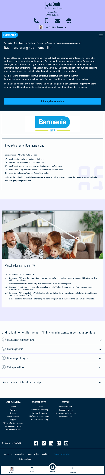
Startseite (8, 43)
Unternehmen (13, 416)
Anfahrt (13, 420)
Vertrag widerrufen (62, 454)
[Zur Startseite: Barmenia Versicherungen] (10, 35)
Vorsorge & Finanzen (46, 43)
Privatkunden (20, 43)
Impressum (7, 454)
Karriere (13, 410)
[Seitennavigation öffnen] (100, 35)
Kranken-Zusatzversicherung (39, 408)
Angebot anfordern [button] (52, 101)
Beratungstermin (54, 349)
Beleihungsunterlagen (54, 358)
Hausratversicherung (39, 419)
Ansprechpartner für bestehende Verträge (52, 382)
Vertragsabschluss (54, 368)
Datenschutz (19, 454)
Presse (13, 413)
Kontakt (13, 406)
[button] (52, 27)
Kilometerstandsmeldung (65, 413)
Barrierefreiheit (33, 454)
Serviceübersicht (66, 416)
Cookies (45, 454)
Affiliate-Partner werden (13, 423)
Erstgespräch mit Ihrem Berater (54, 340)
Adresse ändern (65, 406)
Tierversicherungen (39, 413)
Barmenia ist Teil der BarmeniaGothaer (13, 427)
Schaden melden (66, 410)
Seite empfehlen (25, 459)
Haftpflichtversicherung (39, 416)
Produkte (31, 43)
